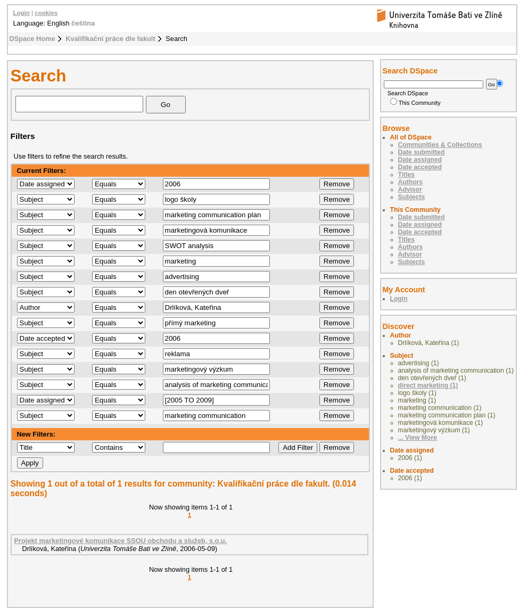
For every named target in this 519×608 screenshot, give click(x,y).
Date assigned (420, 159)
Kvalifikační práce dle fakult (110, 39)
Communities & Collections (440, 145)
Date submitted (421, 152)
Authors (410, 182)
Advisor (410, 189)
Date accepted (420, 167)
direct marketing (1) (428, 385)
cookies (46, 13)
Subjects (411, 197)
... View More (417, 437)
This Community (415, 103)
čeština (83, 23)
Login (21, 13)
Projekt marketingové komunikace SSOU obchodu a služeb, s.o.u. (120, 541)
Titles (406, 174)
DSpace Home (32, 39)
